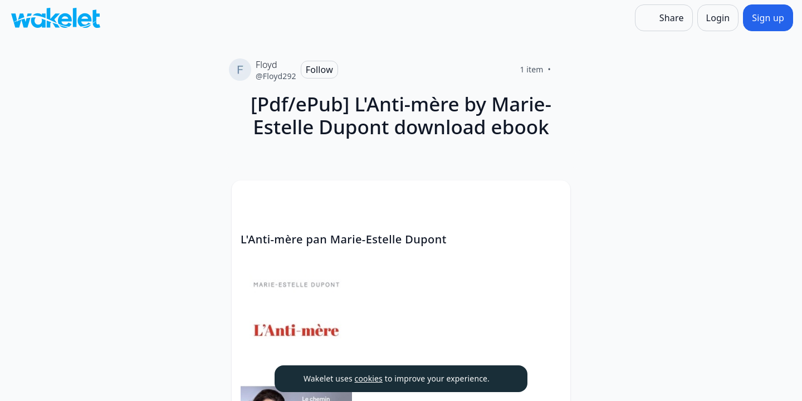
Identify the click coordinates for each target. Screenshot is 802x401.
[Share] (664, 17)
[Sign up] (768, 17)
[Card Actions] (552, 198)
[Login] (718, 17)
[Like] (564, 70)
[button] (552, 199)
